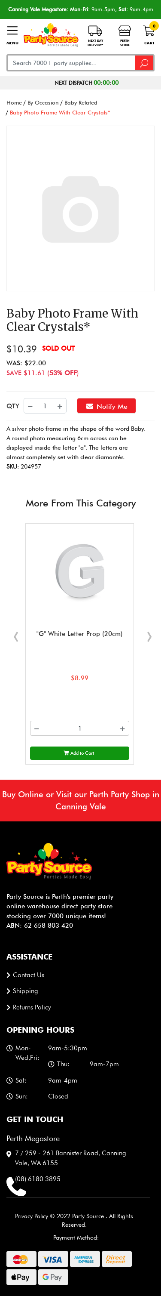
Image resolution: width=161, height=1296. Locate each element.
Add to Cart (79, 753)
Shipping (25, 991)
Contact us (28, 975)
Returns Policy (32, 1007)
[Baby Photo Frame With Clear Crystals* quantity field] (45, 405)
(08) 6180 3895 (38, 1179)
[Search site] (145, 62)
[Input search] (70, 62)
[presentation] (16, 633)
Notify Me (107, 405)
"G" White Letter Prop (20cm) (79, 634)
